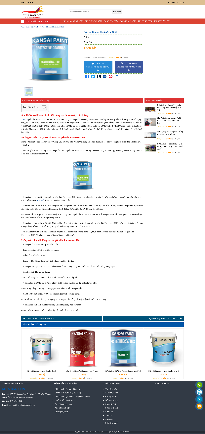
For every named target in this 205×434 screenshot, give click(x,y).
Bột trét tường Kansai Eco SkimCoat (164, 319)
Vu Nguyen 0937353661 (123, 432)
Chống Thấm (111, 396)
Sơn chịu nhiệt (111, 423)
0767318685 (16, 401)
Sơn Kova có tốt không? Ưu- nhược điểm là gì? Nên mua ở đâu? (170, 146)
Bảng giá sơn (111, 21)
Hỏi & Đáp (44, 100)
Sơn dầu (109, 412)
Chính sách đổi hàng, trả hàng (68, 393)
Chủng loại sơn (93, 21)
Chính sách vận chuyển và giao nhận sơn (72, 396)
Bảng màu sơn (128, 21)
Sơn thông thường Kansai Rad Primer (82, 371)
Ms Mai (74, 378)
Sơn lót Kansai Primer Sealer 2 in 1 (163, 371)
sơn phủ (40, 200)
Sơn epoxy (110, 419)
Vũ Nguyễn (110, 57)
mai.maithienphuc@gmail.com (22, 405)
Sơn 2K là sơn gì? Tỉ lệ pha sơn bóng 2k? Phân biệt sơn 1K (169, 107)
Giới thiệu (171, 2)
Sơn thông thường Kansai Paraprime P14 (123, 371)
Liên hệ (180, 2)
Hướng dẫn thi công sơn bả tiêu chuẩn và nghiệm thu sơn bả (170, 120)
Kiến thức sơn (162, 21)
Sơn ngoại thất (111, 408)
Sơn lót (24, 119)
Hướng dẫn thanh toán (64, 400)
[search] (117, 12)
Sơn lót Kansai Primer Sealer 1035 (40, 319)
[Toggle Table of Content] (43, 107)
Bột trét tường (111, 400)
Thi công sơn (145, 21)
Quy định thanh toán (63, 404)
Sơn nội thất (110, 404)
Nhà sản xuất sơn (73, 21)
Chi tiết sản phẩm (30, 100)
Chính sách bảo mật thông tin (67, 389)
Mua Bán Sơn (94, 432)
